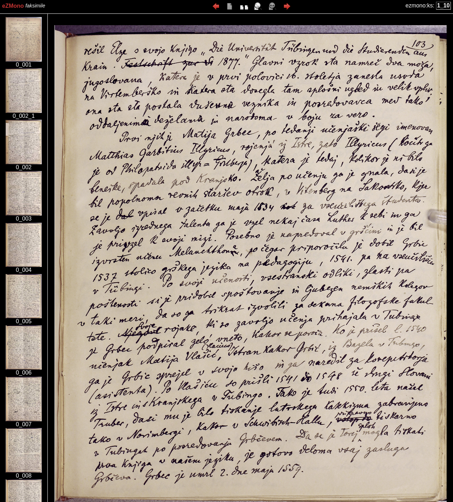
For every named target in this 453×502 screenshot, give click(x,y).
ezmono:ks (419, 5)
